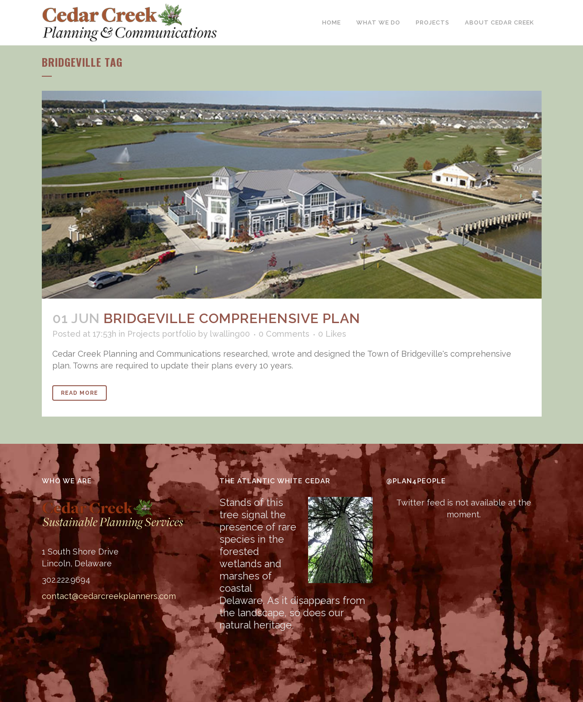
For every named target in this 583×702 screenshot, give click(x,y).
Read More (79, 393)
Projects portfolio (161, 334)
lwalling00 (230, 334)
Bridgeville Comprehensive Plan (232, 318)
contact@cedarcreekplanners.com (109, 596)
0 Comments (284, 334)
